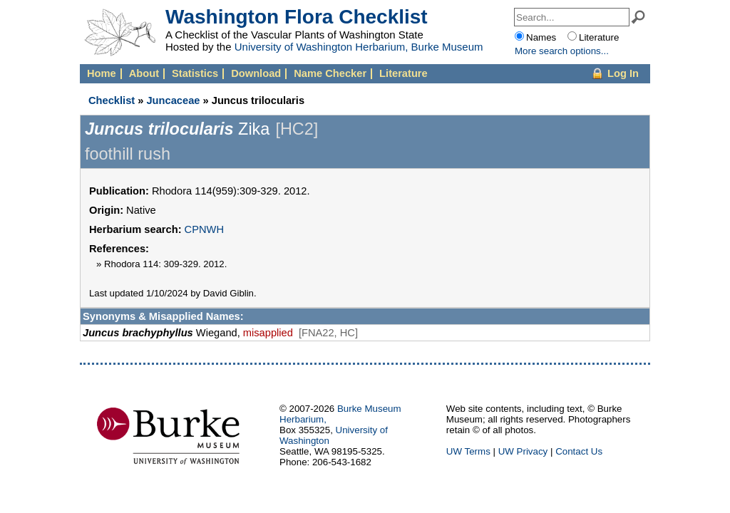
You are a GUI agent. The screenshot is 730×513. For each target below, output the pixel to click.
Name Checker (330, 73)
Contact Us (578, 451)
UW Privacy (523, 451)
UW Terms (468, 451)
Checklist (111, 100)
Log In (623, 73)
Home (101, 73)
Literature (403, 73)
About (144, 73)
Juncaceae (173, 100)
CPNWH (204, 229)
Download (256, 73)
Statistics (195, 73)
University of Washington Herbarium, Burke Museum (359, 47)
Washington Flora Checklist (296, 17)
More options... (562, 51)
